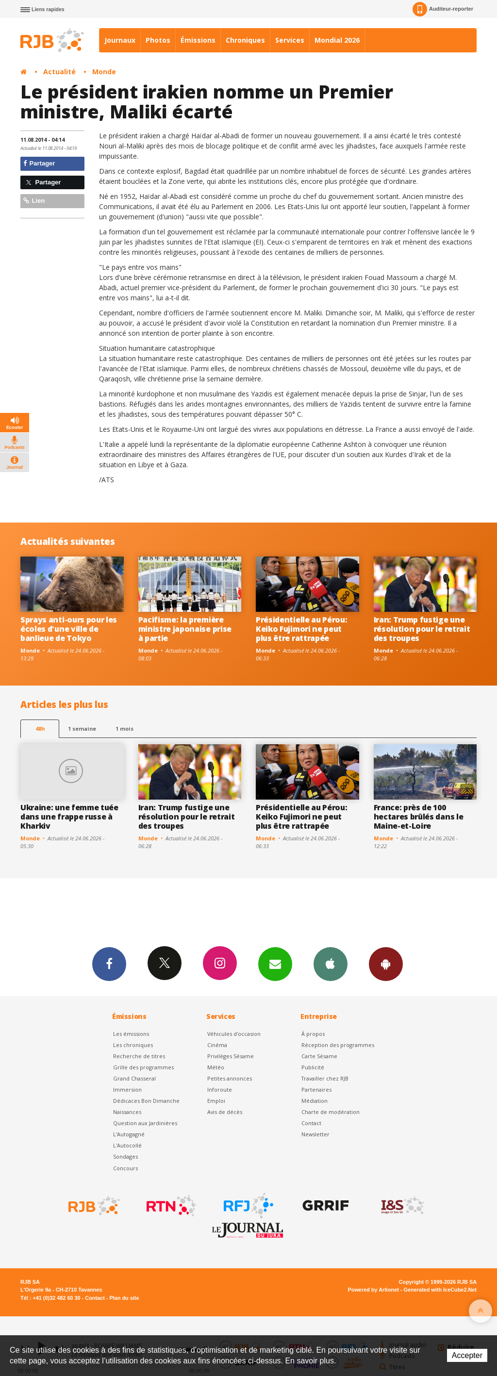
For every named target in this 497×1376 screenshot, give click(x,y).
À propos (313, 1034)
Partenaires (316, 1089)
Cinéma (217, 1045)
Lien (34, 200)
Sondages (125, 1156)
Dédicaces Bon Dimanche (146, 1101)
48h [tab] (40, 728)
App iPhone (331, 963)
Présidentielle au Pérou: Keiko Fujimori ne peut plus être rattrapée (301, 628)
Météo (215, 1067)
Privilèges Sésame (230, 1056)
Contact (311, 1123)
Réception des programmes (337, 1045)
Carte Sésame (319, 1056)
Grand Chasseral (134, 1078)
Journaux (119, 40)
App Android (386, 963)
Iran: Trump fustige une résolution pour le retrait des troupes (422, 628)
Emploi (216, 1101)
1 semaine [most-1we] (82, 728)
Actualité (59, 71)
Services (289, 40)
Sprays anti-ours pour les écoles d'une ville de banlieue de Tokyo (68, 628)
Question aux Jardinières (145, 1123)
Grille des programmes (143, 1067)
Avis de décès (224, 1112)
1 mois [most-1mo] (124, 728)
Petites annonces (229, 1078)
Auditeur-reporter (443, 9)
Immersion (127, 1089)
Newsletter (315, 1134)
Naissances (127, 1112)
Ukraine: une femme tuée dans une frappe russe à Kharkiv (69, 816)
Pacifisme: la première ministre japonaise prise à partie (185, 628)
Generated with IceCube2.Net (440, 1290)
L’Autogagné (129, 1134)
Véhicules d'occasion (234, 1034)
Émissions (198, 40)
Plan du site (124, 1298)
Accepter (467, 1355)
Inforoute (219, 1089)
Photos (158, 40)
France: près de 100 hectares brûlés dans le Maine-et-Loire (419, 816)
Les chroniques (133, 1045)
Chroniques (245, 40)
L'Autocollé (127, 1145)
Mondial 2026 (337, 40)
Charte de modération (330, 1112)
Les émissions (131, 1034)
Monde (104, 71)
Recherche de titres (139, 1056)
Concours (125, 1168)
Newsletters (275, 963)
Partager (39, 163)
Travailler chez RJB (324, 1078)
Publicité (312, 1067)
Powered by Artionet (373, 1290)
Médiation (314, 1101)
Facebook (109, 963)
